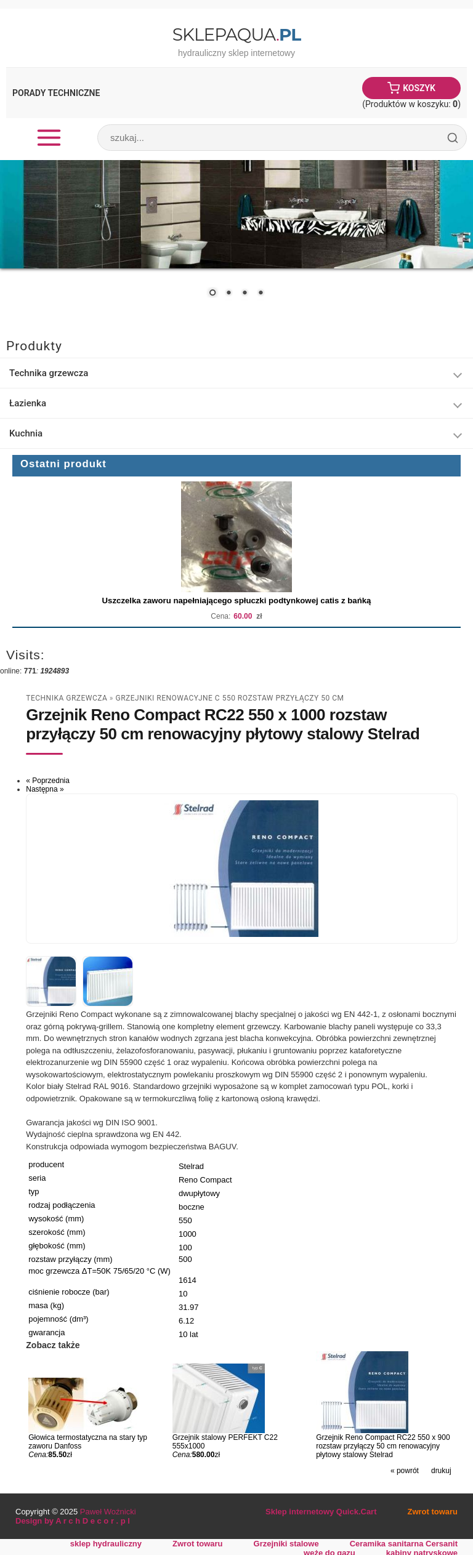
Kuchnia (25, 433)
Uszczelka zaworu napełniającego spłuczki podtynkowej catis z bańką (236, 600)
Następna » (44, 789)
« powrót (404, 1470)
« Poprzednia (48, 780)
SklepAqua (236, 34)
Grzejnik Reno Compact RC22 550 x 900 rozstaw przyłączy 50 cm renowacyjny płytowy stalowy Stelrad (383, 1446)
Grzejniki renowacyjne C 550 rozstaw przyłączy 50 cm (229, 698)
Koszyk (419, 88)
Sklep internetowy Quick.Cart (320, 1511)
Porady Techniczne (56, 93)
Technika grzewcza (48, 373)
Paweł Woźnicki (108, 1511)
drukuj (441, 1470)
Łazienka (27, 403)
